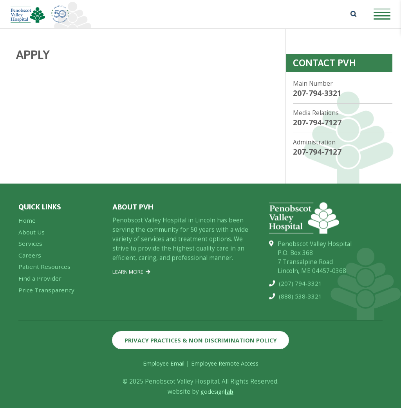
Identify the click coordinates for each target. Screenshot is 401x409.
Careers (29, 258)
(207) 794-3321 (300, 287)
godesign (217, 393)
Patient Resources (44, 270)
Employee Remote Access (226, 364)
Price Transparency (46, 293)
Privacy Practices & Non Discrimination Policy (200, 341)
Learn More (131, 274)
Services (30, 247)
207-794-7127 (317, 122)
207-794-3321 (317, 93)
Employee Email (160, 364)
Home (27, 223)
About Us (31, 235)
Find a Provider (39, 281)
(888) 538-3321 (300, 300)
